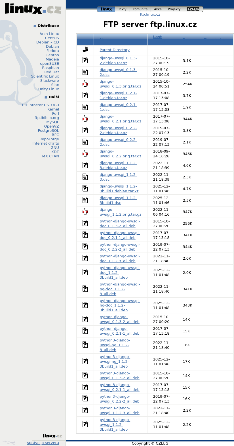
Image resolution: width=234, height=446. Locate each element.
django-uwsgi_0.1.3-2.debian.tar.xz (118, 60)
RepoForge (49, 139)
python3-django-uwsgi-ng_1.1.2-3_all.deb (115, 345)
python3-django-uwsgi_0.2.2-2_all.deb (120, 398)
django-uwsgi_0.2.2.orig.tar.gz (121, 153)
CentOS (52, 38)
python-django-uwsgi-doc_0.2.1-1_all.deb (120, 235)
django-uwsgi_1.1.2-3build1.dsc (118, 200)
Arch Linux (49, 34)
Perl (55, 113)
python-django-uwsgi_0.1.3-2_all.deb (120, 319)
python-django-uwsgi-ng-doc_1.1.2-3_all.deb (120, 289)
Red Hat (51, 72)
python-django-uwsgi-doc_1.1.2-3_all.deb (120, 258)
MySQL (52, 122)
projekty (174, 9)
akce (158, 9)
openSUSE (49, 63)
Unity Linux (48, 89)
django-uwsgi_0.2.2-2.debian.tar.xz (118, 130)
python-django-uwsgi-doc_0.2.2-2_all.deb (120, 246)
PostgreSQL (48, 130)
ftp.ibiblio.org (47, 118)
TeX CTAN (50, 156)
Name (106, 39)
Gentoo (52, 55)
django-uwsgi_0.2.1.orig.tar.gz (121, 118)
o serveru (50, 443)
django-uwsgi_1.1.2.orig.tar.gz (121, 211)
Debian (52, 46)
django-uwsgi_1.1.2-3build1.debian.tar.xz (119, 188)
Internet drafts (45, 143)
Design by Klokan (8, 443)
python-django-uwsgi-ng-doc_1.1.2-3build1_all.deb (120, 305)
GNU (55, 147)
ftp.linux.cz (150, 14)
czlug (193, 9)
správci (34, 443)
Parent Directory (115, 50)
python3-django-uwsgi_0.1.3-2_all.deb (120, 375)
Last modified (162, 39)
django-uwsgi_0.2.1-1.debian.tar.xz (118, 95)
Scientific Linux (45, 76)
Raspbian (50, 68)
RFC (55, 135)
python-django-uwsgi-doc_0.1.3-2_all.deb (120, 223)
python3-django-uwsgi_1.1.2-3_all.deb (120, 410)
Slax (55, 85)
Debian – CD (47, 42)
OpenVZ (51, 126)
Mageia (52, 59)
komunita (140, 9)
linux (106, 9)
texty (122, 9)
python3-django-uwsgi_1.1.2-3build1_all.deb (115, 425)
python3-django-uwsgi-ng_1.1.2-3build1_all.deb (115, 361)
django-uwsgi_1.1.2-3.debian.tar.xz (118, 165)
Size (187, 39)
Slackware (49, 80)
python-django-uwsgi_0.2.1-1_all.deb (120, 330)
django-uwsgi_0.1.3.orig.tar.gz (121, 83)
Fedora (53, 51)
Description (216, 39)
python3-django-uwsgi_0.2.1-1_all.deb (120, 387)
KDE (55, 152)
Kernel (53, 109)
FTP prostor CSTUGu (40, 105)
